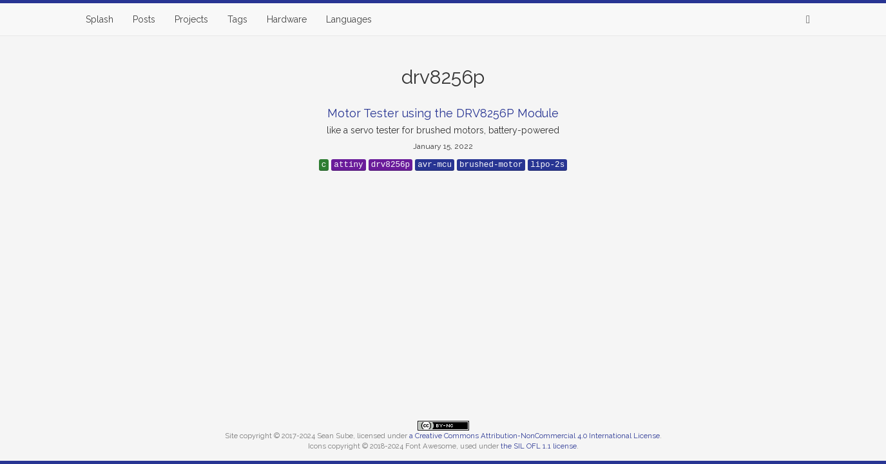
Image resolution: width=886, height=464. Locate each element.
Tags (237, 19)
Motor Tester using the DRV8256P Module (443, 113)
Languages (349, 19)
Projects (191, 19)
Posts (144, 19)
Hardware (287, 19)
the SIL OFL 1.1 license (539, 445)
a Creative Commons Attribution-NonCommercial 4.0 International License (534, 435)
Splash (99, 19)
